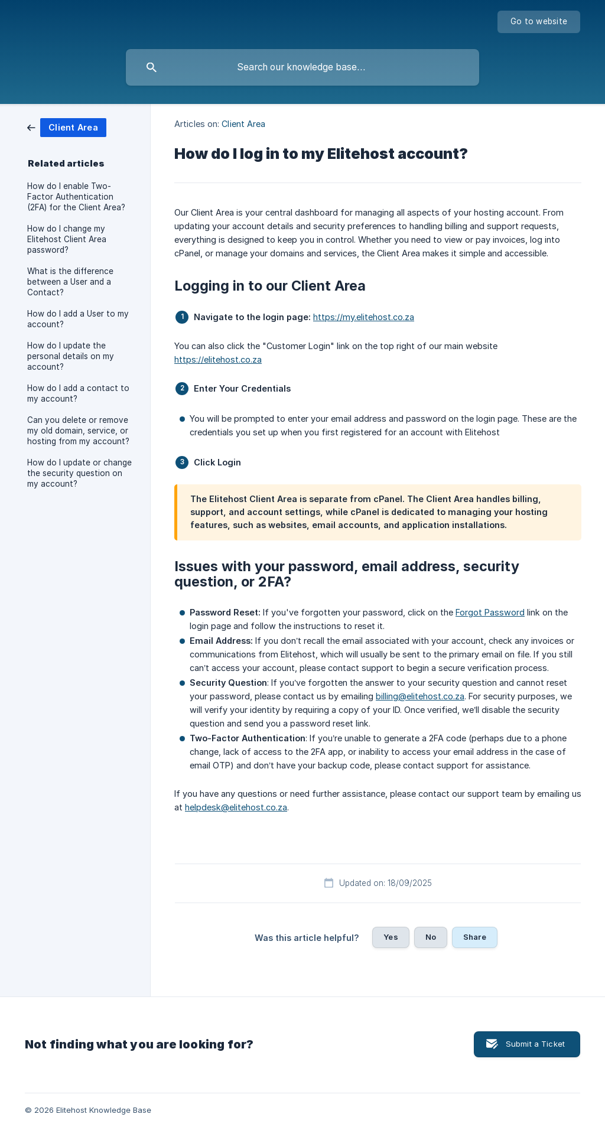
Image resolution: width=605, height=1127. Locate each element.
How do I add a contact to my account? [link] (78, 393)
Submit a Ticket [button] (535, 1043)
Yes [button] (390, 937)
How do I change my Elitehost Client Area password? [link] (66, 239)
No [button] (430, 937)
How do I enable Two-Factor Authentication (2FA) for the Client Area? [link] (76, 196)
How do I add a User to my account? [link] (78, 319)
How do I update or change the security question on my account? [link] (79, 473)
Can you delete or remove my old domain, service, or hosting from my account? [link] (78, 430)
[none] (538, 22)
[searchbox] (302, 67)
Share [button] (474, 937)
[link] (66, 126)
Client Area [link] (243, 124)
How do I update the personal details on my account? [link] (70, 356)
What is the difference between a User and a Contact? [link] (70, 281)
